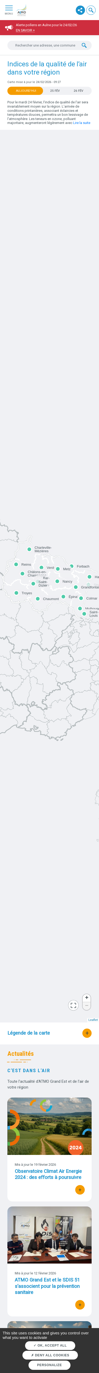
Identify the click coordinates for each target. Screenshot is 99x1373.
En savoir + (25, 30)
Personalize (49, 1365)
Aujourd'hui (26, 91)
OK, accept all (50, 1345)
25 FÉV (55, 91)
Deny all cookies (50, 1355)
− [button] (86, 1006)
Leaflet (93, 1020)
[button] (91, 10)
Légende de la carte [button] (28, 1033)
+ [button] (86, 998)
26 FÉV (78, 91)
